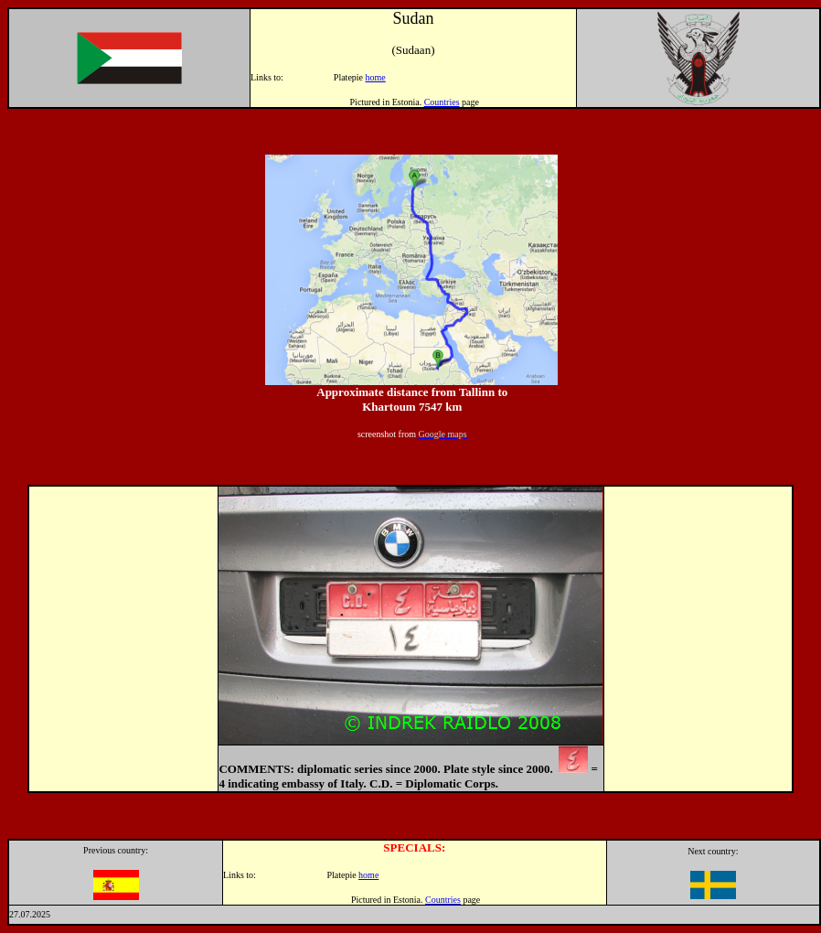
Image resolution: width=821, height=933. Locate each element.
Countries (442, 102)
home (376, 77)
